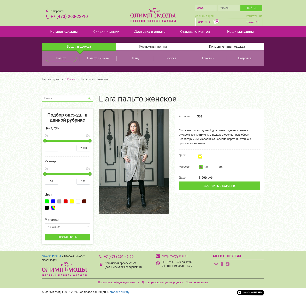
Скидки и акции (106, 31)
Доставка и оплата (149, 31)
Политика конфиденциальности (118, 282)
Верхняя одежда (79, 46)
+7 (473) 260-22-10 (69, 16)
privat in (51, 256)
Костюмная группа (153, 46)
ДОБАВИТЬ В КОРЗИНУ (220, 186)
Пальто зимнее (98, 58)
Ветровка (245, 58)
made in (252, 292)
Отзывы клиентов (195, 31)
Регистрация (254, 16)
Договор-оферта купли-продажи (162, 282)
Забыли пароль (205, 16)
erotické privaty (119, 292)
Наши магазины (240, 31)
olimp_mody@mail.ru (174, 256)
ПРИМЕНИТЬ (67, 237)
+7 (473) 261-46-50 (119, 256)
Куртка (171, 58)
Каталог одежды (64, 31)
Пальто (61, 58)
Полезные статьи (197, 282)
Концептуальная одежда (227, 46)
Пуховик (208, 58)
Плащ (135, 58)
